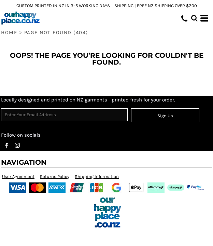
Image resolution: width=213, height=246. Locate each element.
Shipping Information (97, 176)
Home (9, 32)
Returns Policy (54, 176)
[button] (194, 18)
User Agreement (18, 176)
